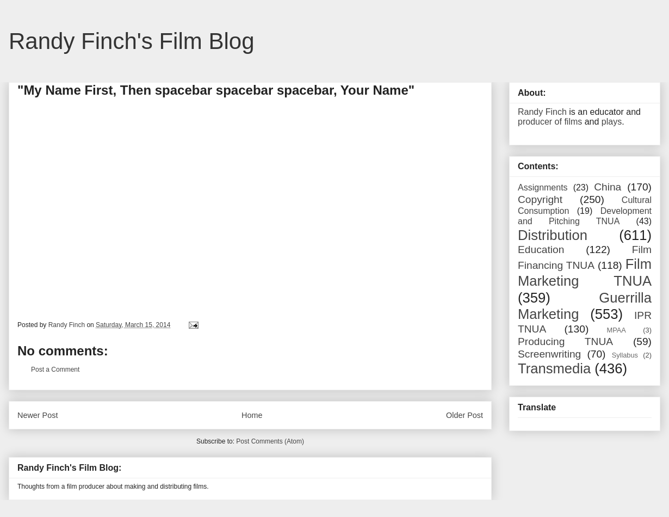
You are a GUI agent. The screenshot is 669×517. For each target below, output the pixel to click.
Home (251, 415)
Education (541, 249)
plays (612, 121)
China (607, 187)
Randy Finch (542, 111)
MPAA (616, 330)
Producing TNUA (565, 341)
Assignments (543, 187)
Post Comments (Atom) (270, 441)
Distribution (552, 235)
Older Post (464, 415)
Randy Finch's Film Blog (132, 41)
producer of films (550, 121)
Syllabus (625, 355)
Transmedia (554, 368)
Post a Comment (55, 369)
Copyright (540, 199)
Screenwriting (549, 354)
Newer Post (37, 415)
